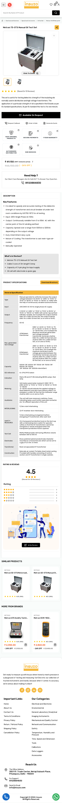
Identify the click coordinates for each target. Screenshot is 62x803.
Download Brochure (49, 282)
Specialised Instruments (28, 20)
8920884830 (33, 182)
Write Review (31, 545)
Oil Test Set (41, 20)
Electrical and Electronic (12, 20)
